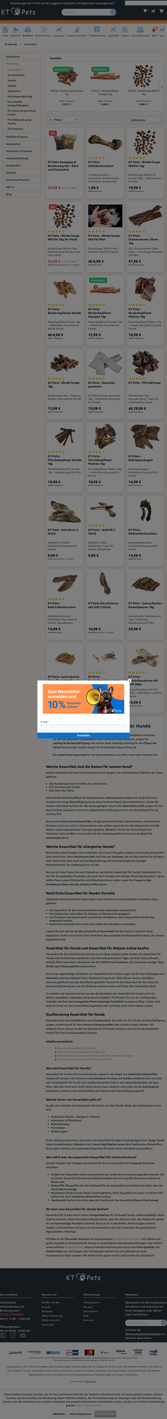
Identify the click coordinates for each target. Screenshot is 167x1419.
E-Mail (44, 722)
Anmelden (83, 735)
